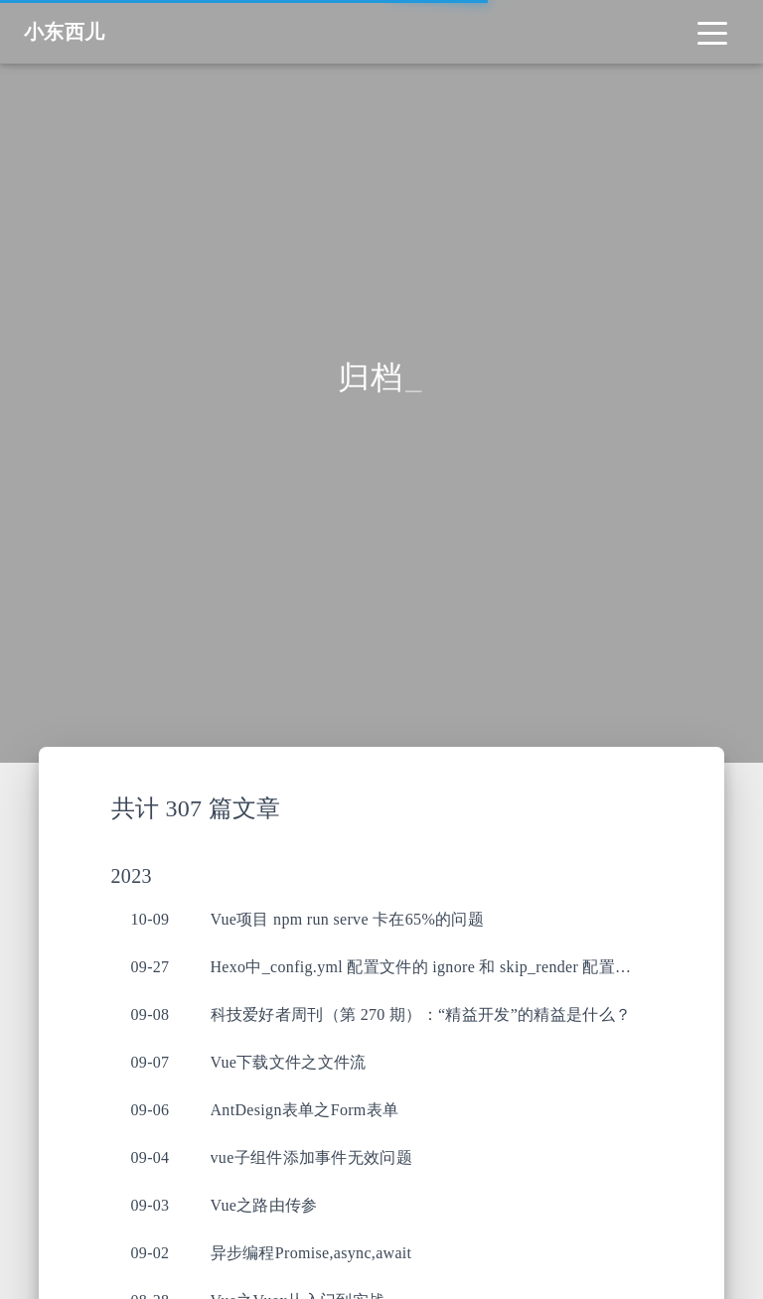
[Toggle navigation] (712, 32)
